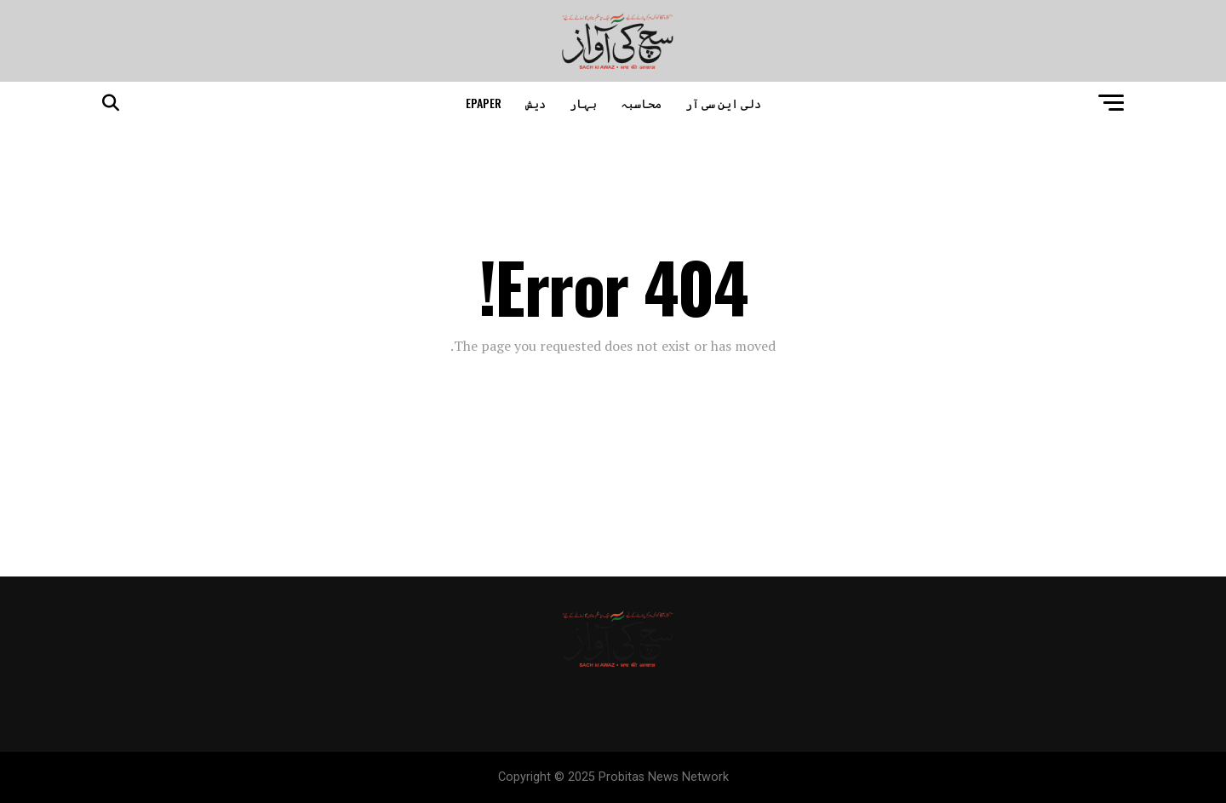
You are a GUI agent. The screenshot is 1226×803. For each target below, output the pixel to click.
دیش (535, 103)
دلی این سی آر (723, 103)
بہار (583, 103)
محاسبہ (641, 103)
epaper (483, 103)
